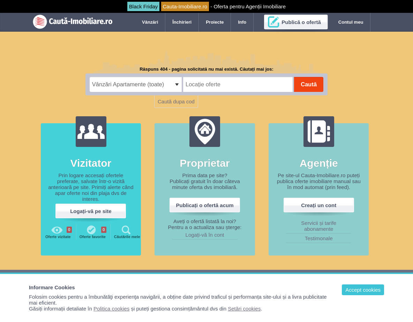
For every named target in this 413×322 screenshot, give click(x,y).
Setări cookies (244, 309)
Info (242, 22)
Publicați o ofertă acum (205, 205)
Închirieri (182, 22)
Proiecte (215, 22)
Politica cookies (111, 309)
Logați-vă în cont (205, 235)
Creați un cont (318, 205)
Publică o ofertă (301, 22)
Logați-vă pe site (90, 211)
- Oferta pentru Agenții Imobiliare (206, 6)
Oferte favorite (93, 231)
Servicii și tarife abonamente (318, 226)
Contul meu (350, 22)
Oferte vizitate (58, 231)
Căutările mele (127, 231)
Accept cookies (363, 290)
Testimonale (319, 238)
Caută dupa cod (176, 101)
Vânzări (150, 22)
